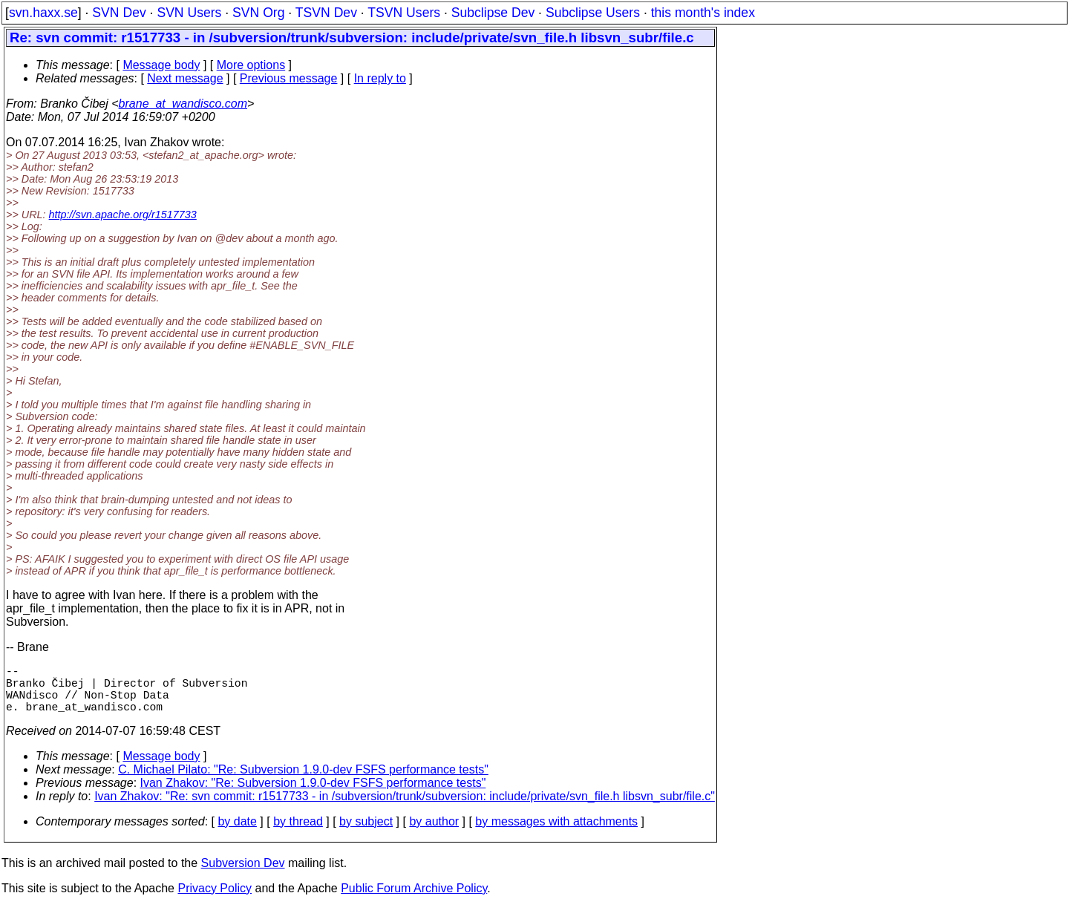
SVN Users (189, 12)
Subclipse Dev (492, 12)
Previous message (289, 78)
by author (434, 833)
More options (251, 65)
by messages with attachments (556, 833)
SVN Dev (119, 12)
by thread (298, 833)
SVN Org (258, 12)
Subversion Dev (243, 875)
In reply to (380, 78)
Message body (161, 65)
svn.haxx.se (43, 12)
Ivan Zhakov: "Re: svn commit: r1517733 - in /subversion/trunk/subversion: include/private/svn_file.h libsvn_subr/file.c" (404, 808)
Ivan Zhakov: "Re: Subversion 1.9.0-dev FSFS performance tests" (313, 794)
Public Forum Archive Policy (414, 900)
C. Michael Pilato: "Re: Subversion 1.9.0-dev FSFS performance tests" (303, 781)
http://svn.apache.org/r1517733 (123, 214)
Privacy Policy (214, 900)
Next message (185, 78)
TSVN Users (403, 12)
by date (237, 833)
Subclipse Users (593, 12)
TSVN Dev (326, 12)
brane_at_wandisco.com (183, 103)
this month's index (703, 12)
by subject (366, 833)
